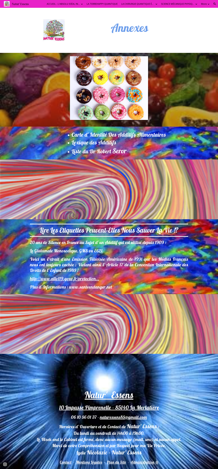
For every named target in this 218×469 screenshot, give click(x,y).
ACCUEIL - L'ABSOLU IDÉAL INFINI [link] (63, 3)
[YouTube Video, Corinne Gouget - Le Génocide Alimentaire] (68, 324)
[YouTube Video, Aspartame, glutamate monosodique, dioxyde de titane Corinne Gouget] (150, 324)
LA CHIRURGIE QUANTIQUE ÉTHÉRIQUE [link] (138, 3)
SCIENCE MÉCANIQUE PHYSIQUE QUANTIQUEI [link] (178, 3)
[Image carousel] (109, 89)
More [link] (204, 3)
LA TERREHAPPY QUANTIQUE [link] (102, 3)
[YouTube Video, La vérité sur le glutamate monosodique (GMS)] (150, 189)
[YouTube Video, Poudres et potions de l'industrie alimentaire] (68, 189)
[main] (129, 28)
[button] (214, 4)
